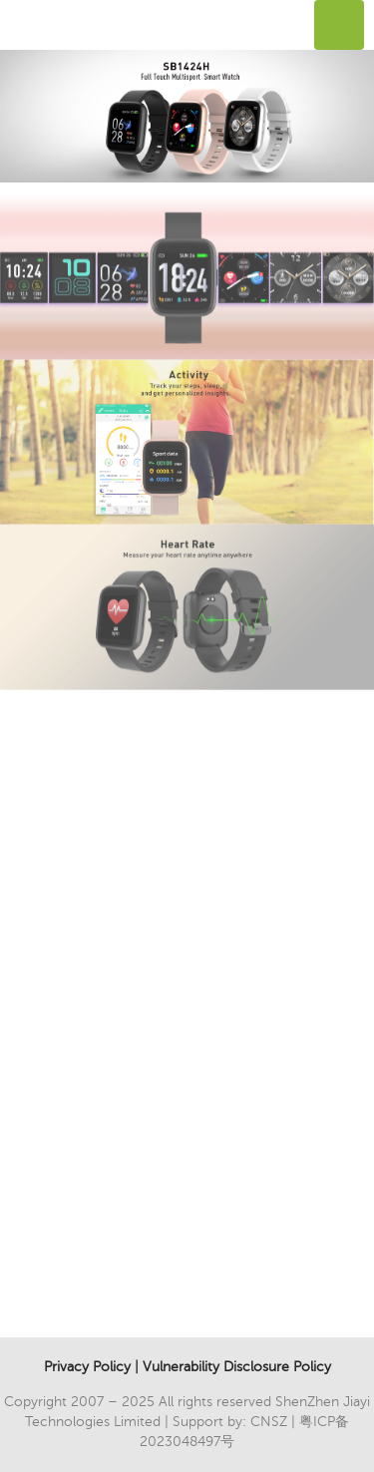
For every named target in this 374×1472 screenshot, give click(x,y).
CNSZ (268, 1421)
